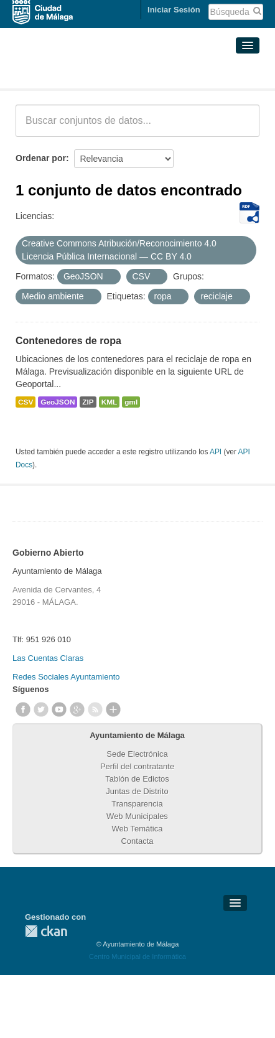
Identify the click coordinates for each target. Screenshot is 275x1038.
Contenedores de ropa (68, 340)
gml (131, 402)
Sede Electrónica (136, 754)
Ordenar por (41, 158)
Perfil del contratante (137, 766)
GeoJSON (57, 402)
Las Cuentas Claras (47, 658)
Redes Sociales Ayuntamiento (65, 676)
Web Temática (137, 828)
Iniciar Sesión (173, 9)
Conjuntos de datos (70, 73)
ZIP (87, 402)
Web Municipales (137, 816)
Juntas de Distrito (137, 791)
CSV (25, 402)
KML (109, 402)
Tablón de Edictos (137, 778)
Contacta (137, 841)
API (215, 451)
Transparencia (137, 803)
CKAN (46, 931)
